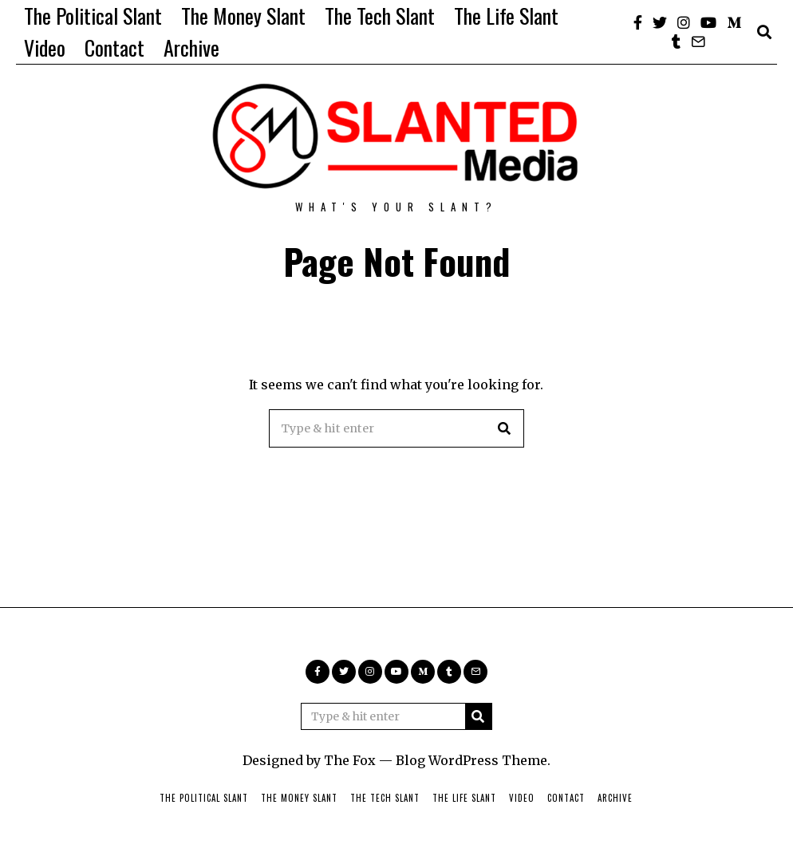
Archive (191, 47)
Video (44, 47)
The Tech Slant (380, 15)
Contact (114, 47)
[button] (505, 428)
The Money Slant (243, 15)
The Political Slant (93, 15)
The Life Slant (506, 15)
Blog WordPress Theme (471, 760)
